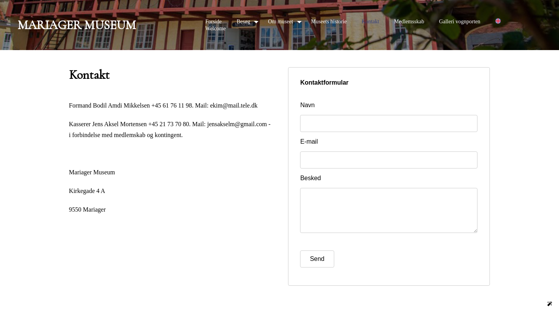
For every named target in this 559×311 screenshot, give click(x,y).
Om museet (280, 21)
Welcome (215, 28)
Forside (213, 21)
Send (317, 266)
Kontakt (370, 21)
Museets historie (329, 21)
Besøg (243, 21)
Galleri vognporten (459, 21)
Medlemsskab (409, 21)
